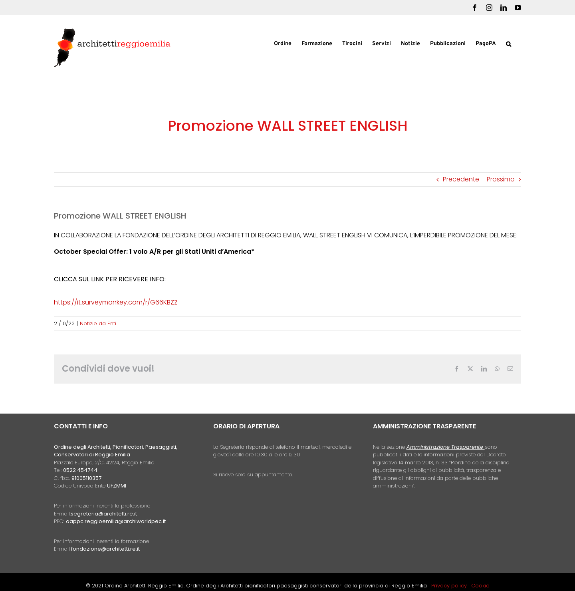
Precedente (461, 179)
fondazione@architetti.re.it (105, 549)
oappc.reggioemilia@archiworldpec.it (116, 521)
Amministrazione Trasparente (444, 447)
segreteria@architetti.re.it (104, 513)
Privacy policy (449, 585)
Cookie (480, 585)
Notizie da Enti (98, 323)
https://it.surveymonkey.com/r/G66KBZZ (116, 302)
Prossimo (501, 179)
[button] (508, 43)
